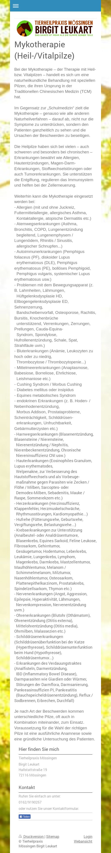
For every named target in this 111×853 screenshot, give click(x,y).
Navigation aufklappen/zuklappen (55, 5)
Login (88, 836)
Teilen (25, 816)
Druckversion (31, 836)
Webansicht (83, 841)
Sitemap (52, 836)
